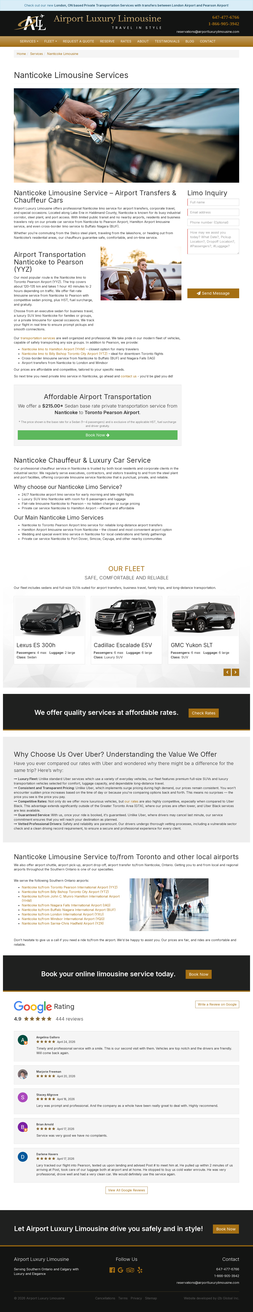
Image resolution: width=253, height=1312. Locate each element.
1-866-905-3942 (223, 23)
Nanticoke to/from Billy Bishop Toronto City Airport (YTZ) (65, 892)
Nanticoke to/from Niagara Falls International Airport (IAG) (66, 905)
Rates (126, 41)
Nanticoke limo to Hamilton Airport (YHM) (53, 349)
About (143, 41)
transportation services (38, 338)
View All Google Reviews (126, 1190)
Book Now (98, 435)
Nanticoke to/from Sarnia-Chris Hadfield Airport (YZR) (63, 923)
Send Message (213, 293)
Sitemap (151, 1298)
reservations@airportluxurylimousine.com (208, 32)
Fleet (51, 42)
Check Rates (203, 713)
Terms (123, 1298)
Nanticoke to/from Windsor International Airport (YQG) (63, 919)
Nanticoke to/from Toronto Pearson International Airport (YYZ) (70, 887)
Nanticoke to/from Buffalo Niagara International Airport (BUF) (69, 910)
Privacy (136, 1298)
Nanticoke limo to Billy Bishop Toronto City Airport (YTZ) (65, 354)
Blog (189, 41)
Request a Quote (78, 41)
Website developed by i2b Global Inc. (211, 1298)
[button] (227, 672)
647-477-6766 (225, 17)
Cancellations (105, 1298)
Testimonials (167, 41)
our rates (131, 801)
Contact (208, 41)
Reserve (107, 41)
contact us (129, 376)
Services (30, 42)
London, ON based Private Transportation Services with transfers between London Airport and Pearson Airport (141, 5)
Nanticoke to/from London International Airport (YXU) (63, 914)
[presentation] (203, 271)
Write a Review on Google (217, 1004)
